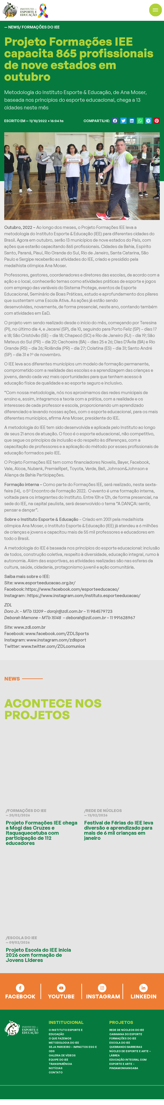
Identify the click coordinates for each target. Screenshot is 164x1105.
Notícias (56, 1068)
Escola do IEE (22, 937)
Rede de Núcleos (104, 810)
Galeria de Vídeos (62, 1055)
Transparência (60, 1064)
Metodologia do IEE (64, 1042)
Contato (56, 1072)
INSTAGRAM (103, 996)
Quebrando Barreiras (125, 1047)
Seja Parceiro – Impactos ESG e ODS (73, 1049)
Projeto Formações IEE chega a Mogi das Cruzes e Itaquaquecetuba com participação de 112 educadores (41, 832)
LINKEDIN (144, 996)
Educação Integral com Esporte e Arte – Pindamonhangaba (128, 1064)
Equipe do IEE (58, 1059)
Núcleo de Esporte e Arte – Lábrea (130, 1053)
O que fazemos (60, 1038)
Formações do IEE (27, 810)
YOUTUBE (61, 996)
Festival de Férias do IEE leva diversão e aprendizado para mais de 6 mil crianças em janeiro (118, 830)
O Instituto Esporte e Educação (66, 1032)
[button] (115, 121)
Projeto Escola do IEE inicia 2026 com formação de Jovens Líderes (38, 955)
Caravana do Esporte (125, 1034)
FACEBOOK (20, 996)
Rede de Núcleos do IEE (126, 1030)
